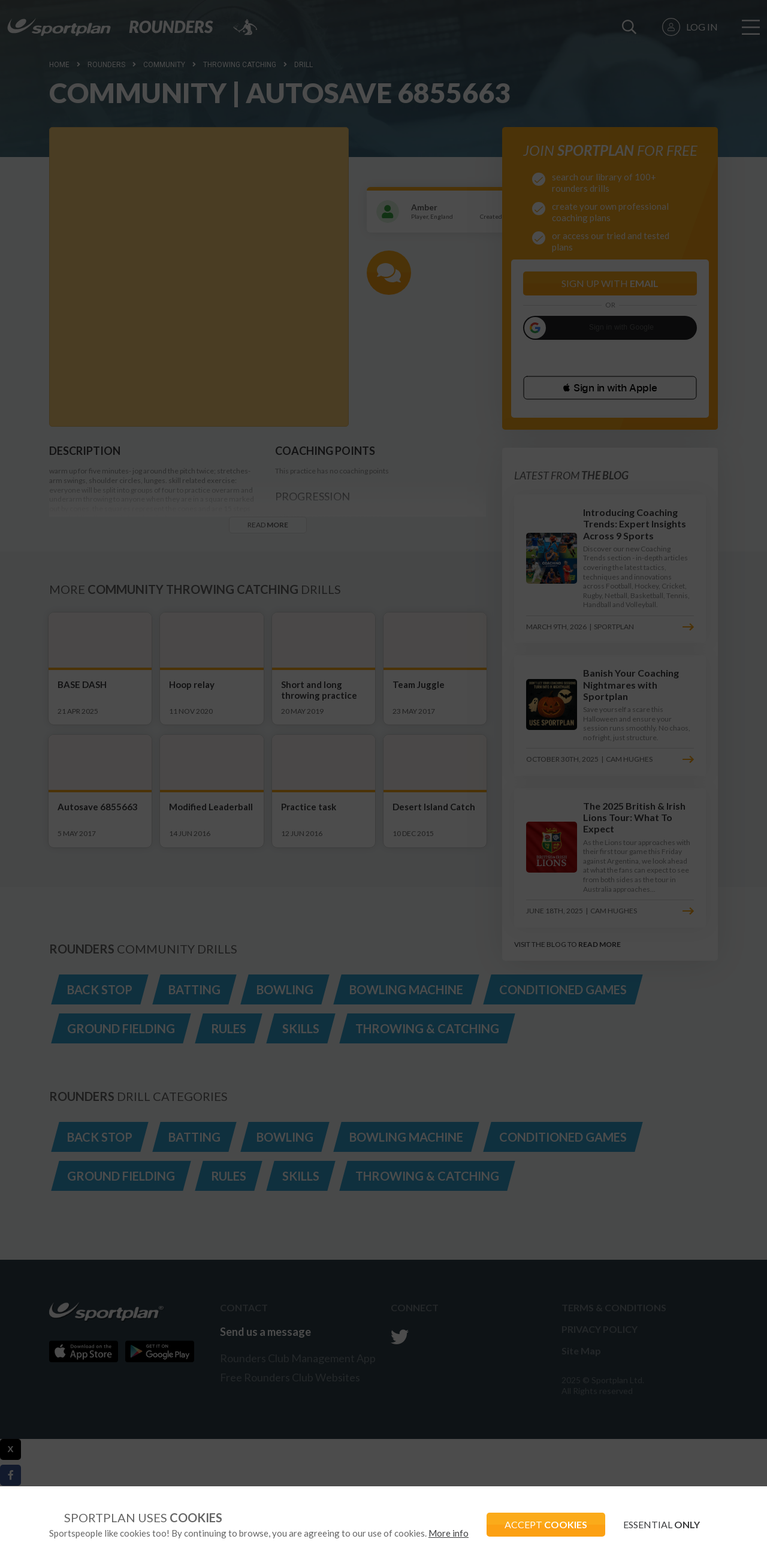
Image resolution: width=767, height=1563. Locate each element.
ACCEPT (546, 1524)
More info (448, 1533)
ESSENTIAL (661, 1524)
